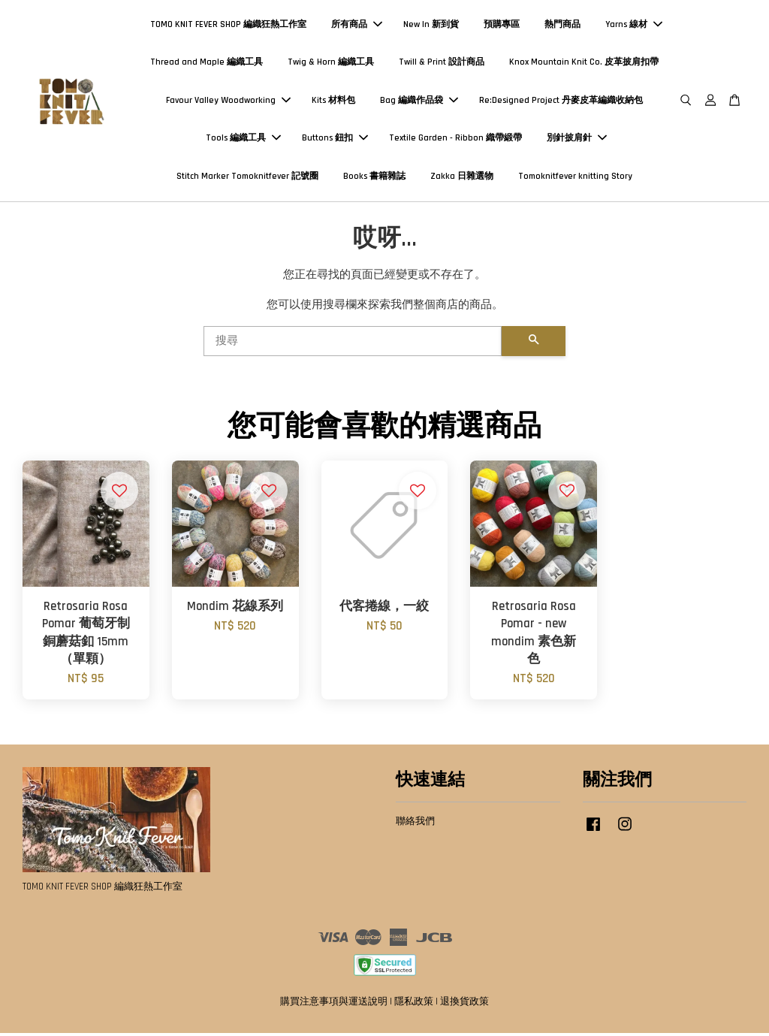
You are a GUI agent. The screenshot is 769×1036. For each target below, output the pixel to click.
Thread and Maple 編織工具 (206, 63)
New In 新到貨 (431, 26)
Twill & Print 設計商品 (441, 63)
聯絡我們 (415, 824)
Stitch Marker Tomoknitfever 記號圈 (247, 177)
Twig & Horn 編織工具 (331, 63)
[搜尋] (353, 343)
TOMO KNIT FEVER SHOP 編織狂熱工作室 (228, 26)
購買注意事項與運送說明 (334, 1004)
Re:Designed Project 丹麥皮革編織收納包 (561, 101)
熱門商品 (562, 26)
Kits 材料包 (333, 101)
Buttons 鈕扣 (335, 139)
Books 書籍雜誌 (374, 177)
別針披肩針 (577, 139)
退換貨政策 (464, 1004)
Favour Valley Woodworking (228, 101)
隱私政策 (413, 1004)
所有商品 (356, 26)
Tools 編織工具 (243, 139)
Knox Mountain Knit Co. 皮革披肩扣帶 (584, 63)
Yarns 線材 (633, 26)
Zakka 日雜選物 (461, 177)
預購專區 (502, 26)
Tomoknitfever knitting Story (575, 177)
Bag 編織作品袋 (419, 101)
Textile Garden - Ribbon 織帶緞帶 (455, 139)
